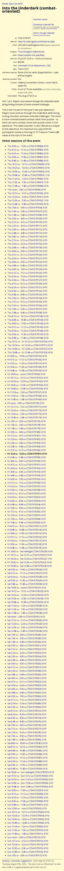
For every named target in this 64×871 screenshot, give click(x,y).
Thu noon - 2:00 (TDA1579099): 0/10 (26, 189)
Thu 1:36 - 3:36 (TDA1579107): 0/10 (27, 211)
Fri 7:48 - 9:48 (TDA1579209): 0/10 (26, 522)
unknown (22, 65)
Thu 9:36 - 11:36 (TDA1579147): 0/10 (27, 334)
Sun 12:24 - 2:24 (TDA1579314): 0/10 (27, 844)
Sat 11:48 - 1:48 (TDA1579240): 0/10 (27, 612)
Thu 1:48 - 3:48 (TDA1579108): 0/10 (27, 214)
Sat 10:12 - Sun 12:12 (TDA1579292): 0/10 (30, 775)
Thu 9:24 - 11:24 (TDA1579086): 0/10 (27, 153)
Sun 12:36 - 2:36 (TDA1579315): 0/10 (27, 848)
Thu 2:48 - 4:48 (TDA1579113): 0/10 (27, 233)
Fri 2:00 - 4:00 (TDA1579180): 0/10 (26, 432)
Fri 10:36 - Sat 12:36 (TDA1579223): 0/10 (29, 562)
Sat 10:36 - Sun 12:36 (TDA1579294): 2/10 (30, 783)
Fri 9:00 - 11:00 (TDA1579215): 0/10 (27, 533)
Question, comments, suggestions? (17, 861)
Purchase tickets (40, 19)
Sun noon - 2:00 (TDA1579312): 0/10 (26, 837)
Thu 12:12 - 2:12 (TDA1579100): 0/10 (27, 193)
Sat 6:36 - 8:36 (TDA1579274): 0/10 (26, 717)
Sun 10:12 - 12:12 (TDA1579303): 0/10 (28, 812)
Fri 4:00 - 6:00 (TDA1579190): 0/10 (26, 461)
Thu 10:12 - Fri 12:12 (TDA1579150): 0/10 (30, 341)
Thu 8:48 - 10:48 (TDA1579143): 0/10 (27, 319)
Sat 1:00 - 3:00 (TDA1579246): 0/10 (26, 634)
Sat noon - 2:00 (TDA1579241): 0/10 (26, 616)
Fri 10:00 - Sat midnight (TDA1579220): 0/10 (30, 551)
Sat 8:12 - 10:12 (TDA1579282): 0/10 (27, 746)
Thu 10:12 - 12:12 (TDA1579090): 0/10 (28, 164)
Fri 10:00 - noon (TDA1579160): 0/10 (26, 374)
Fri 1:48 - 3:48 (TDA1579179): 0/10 (26, 428)
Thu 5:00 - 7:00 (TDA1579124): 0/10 (27, 269)
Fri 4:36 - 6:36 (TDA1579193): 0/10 (26, 471)
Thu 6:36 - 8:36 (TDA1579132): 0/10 (27, 290)
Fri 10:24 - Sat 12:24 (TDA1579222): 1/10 (29, 558)
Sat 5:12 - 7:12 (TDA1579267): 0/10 (26, 699)
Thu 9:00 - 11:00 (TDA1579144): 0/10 (27, 323)
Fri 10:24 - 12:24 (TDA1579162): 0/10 (27, 381)
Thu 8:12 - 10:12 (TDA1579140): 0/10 (27, 316)
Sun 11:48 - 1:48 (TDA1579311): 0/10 (27, 833)
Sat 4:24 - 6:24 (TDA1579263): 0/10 (26, 685)
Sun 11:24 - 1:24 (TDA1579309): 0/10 (27, 826)
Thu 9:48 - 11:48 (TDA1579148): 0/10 (27, 337)
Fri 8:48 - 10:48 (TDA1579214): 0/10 (27, 529)
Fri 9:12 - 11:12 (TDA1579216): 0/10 (27, 537)
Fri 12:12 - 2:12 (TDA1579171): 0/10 (27, 406)
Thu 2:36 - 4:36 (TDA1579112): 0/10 (27, 229)
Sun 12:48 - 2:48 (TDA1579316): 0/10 (27, 851)
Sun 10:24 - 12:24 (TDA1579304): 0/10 (28, 815)
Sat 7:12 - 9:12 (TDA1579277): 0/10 (26, 728)
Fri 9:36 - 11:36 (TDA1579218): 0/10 (27, 544)
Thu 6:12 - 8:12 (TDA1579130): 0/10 (27, 283)
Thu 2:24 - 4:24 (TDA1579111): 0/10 (27, 225)
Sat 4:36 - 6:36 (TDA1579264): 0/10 (26, 688)
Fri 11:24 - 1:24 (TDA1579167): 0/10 (27, 392)
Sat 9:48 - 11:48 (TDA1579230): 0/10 (27, 584)
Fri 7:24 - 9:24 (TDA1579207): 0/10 (26, 515)
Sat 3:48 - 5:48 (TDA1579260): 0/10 (26, 674)
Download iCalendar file (43, 24)
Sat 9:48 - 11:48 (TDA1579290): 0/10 (27, 768)
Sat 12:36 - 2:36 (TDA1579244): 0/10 (27, 627)
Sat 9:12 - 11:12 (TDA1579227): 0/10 (27, 573)
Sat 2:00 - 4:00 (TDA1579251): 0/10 (26, 645)
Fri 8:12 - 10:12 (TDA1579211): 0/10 (27, 526)
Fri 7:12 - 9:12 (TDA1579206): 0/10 (26, 511)
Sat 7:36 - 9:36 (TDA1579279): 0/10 (26, 736)
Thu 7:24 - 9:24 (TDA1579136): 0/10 (27, 305)
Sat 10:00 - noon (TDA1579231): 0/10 (26, 587)
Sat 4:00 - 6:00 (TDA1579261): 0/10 (26, 678)
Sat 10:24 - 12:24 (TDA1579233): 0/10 (28, 594)
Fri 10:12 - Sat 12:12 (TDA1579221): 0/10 (29, 555)
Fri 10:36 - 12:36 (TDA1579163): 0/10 (27, 385)
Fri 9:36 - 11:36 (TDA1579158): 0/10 (27, 366)
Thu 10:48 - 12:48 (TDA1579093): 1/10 (28, 175)
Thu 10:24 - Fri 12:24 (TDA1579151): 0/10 (30, 345)
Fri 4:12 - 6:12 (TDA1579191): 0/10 (26, 464)
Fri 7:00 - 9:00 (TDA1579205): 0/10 (26, 508)
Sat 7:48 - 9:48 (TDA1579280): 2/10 (26, 739)
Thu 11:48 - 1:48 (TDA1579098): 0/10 (27, 185)
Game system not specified (31, 55)
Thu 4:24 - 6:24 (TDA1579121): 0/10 (27, 258)
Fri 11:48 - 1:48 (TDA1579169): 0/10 (27, 399)
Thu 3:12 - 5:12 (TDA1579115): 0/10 (27, 240)
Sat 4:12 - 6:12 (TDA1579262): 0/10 (26, 681)
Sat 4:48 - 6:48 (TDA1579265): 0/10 (26, 692)
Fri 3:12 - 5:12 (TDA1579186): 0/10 (26, 450)
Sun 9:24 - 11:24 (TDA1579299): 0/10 (27, 797)
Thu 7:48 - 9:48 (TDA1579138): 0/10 (27, 312)
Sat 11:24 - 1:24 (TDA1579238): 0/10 (27, 605)
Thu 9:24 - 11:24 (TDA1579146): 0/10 (27, 330)
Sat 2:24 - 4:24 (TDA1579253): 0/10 (26, 652)
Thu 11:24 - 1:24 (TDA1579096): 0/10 (27, 178)
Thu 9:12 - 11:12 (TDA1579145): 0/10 (27, 327)
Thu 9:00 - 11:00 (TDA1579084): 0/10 (27, 146)
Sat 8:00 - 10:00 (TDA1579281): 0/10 (27, 743)
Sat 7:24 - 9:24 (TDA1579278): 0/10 (26, 732)
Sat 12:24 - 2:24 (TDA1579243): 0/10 (27, 623)
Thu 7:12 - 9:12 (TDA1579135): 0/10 (27, 301)
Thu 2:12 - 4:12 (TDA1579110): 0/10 (27, 222)
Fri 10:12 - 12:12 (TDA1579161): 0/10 (27, 377)
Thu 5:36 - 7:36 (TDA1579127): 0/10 (27, 280)
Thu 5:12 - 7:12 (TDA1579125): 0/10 (27, 272)
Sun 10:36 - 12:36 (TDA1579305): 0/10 (28, 819)
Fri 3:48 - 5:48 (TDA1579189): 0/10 (26, 457)
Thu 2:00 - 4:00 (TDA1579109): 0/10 (27, 218)
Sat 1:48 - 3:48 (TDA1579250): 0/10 (26, 641)
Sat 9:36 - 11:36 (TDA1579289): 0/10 (27, 764)
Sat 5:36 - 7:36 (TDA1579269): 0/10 (26, 707)
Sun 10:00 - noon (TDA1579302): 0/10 (27, 808)
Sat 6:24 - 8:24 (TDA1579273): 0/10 (26, 714)
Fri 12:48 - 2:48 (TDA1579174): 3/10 (27, 417)
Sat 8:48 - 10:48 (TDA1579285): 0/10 (27, 750)
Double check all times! (48, 29)
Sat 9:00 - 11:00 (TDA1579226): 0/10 (27, 569)
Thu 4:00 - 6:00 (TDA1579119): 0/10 (27, 251)
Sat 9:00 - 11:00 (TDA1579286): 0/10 (27, 754)
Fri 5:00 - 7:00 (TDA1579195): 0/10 (26, 479)
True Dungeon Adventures (31, 51)
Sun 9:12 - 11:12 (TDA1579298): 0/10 (27, 793)
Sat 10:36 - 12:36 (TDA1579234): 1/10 (28, 598)
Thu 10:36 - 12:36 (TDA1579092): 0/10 (28, 171)
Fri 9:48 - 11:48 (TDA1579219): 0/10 (27, 547)
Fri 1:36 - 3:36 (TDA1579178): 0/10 (26, 424)
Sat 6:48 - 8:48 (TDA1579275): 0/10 (26, 721)
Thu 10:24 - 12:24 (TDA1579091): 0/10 (28, 167)
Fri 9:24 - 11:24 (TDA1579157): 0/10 (27, 363)
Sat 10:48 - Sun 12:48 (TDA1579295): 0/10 (30, 786)
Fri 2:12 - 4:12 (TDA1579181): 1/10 (26, 435)
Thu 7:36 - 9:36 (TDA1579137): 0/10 (27, 309)
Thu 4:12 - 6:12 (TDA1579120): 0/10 (27, 254)
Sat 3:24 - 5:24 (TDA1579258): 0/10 (26, 670)
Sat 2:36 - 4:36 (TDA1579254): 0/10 (26, 656)
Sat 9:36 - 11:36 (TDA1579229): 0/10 (27, 580)
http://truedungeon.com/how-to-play (36, 41)
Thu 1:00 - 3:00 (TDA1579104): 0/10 (27, 207)
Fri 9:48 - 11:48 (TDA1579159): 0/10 (27, 370)
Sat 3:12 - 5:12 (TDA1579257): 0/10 (26, 667)
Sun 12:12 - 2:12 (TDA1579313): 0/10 (27, 840)
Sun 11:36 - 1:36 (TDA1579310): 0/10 (27, 830)
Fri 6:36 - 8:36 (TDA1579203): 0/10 (26, 500)
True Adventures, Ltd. (39, 65)
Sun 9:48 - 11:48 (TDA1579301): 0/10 (27, 804)
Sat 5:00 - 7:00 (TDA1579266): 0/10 (26, 696)
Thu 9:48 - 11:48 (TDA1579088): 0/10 (27, 160)
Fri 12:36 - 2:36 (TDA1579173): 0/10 (27, 413)
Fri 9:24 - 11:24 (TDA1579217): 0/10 (27, 540)
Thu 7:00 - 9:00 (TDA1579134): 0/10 (27, 298)
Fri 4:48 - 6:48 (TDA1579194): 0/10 (26, 475)
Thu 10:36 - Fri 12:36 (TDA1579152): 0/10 (30, 348)
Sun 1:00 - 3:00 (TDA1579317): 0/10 (27, 855)
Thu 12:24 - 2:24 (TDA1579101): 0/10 (27, 196)
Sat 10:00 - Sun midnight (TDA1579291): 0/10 (30, 772)
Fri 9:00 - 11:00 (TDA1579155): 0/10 (27, 356)
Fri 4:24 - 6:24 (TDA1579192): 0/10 (26, 468)
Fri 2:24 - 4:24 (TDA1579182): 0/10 (26, 439)
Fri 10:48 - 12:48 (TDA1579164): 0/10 (27, 388)
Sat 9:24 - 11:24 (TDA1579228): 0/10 (27, 576)
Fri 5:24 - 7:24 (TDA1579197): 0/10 (26, 486)
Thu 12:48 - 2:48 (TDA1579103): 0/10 (27, 204)
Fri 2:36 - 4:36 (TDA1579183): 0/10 (26, 442)
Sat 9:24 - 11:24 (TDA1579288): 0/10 (27, 761)
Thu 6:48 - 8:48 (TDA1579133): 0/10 (27, 294)
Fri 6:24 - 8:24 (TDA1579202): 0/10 (26, 497)
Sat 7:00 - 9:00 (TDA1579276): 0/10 (26, 725)
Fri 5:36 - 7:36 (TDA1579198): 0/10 (26, 489)
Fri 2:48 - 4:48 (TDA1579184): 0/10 (26, 446)
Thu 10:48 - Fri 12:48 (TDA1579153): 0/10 (30, 352)
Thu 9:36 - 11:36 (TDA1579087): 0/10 (27, 157)
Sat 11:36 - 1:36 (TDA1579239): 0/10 (27, 609)
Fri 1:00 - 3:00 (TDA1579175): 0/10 (26, 421)
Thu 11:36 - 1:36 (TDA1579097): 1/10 (27, 182)
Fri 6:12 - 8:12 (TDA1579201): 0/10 (26, 493)
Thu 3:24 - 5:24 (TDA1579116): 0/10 (27, 243)
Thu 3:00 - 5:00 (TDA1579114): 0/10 (27, 236)
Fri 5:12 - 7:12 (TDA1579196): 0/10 (26, 482)
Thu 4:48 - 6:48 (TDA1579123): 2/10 (27, 265)
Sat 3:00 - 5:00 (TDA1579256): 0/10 (26, 663)
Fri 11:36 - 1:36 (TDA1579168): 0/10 (27, 395)
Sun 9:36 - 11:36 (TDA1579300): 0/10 (27, 801)
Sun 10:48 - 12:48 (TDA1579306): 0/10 (28, 822)
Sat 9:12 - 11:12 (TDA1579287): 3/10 (27, 757)
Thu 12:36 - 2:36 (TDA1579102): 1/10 (27, 200)
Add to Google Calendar (43, 33)
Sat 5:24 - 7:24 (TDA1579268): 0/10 (26, 703)
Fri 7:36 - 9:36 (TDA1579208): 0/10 (26, 518)
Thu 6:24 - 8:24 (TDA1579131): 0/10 (27, 287)
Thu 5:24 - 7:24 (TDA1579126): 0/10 (27, 276)
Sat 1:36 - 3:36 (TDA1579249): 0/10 (26, 638)
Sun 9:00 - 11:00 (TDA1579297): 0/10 (27, 790)
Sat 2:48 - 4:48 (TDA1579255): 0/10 (26, 660)
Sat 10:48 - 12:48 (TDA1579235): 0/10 (28, 602)
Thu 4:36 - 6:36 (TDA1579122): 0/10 (27, 261)
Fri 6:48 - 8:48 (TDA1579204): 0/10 (26, 504)
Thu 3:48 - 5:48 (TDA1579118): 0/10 (27, 247)
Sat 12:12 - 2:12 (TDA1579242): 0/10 (27, 620)
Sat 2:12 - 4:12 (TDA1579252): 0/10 (26, 649)
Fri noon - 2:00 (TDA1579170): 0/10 (25, 403)
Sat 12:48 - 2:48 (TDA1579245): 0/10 (27, 631)
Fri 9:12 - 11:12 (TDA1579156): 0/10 (27, 359)
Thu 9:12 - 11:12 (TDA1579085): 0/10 (27, 149)
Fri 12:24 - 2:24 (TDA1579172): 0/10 (27, 410)
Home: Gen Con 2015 (12, 3)
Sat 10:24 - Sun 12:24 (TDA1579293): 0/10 (30, 779)
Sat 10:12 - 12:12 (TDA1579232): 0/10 (28, 591)
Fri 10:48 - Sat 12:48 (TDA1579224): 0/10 (29, 565)
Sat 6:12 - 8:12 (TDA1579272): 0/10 (26, 710)
